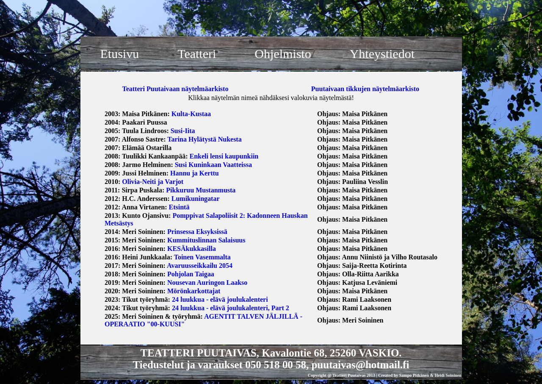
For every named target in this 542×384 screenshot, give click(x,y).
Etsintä (179, 207)
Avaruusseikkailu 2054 (199, 265)
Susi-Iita (183, 130)
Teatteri (196, 54)
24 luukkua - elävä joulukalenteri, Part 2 (230, 308)
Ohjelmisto (282, 54)
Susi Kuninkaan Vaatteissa (213, 164)
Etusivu (119, 54)
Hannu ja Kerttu (194, 173)
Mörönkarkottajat (193, 291)
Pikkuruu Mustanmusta (200, 190)
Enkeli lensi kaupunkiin (224, 156)
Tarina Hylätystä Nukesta (204, 139)
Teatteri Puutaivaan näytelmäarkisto (175, 88)
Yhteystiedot (382, 54)
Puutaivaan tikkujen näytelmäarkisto (365, 88)
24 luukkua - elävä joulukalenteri (220, 299)
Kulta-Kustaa (191, 113)
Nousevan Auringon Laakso (207, 282)
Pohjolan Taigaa (190, 274)
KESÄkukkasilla (191, 248)
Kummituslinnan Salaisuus (206, 240)
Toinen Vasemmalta (202, 257)
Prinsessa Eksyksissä (197, 231)
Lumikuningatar (195, 198)
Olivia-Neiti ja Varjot (152, 181)
